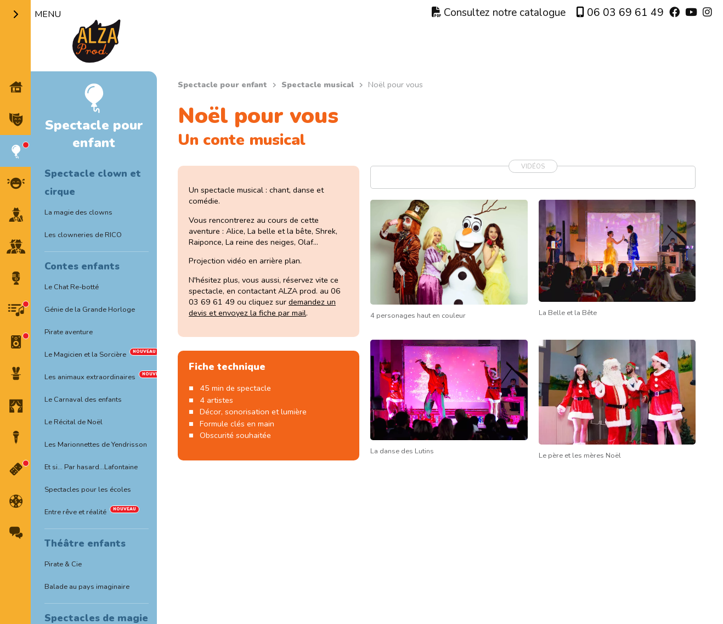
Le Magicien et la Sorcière (85, 354)
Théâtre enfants (85, 543)
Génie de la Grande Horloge (89, 309)
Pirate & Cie (63, 564)
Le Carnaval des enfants (83, 399)
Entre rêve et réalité (75, 512)
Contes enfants (82, 266)
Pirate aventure (68, 332)
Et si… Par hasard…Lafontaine (91, 467)
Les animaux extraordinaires (89, 377)
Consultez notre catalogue (499, 12)
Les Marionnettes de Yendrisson (95, 444)
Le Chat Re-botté (71, 287)
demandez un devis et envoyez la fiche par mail (262, 307)
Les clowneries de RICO (83, 235)
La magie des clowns (78, 212)
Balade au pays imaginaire (86, 587)
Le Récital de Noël (73, 422)
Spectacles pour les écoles (87, 489)
